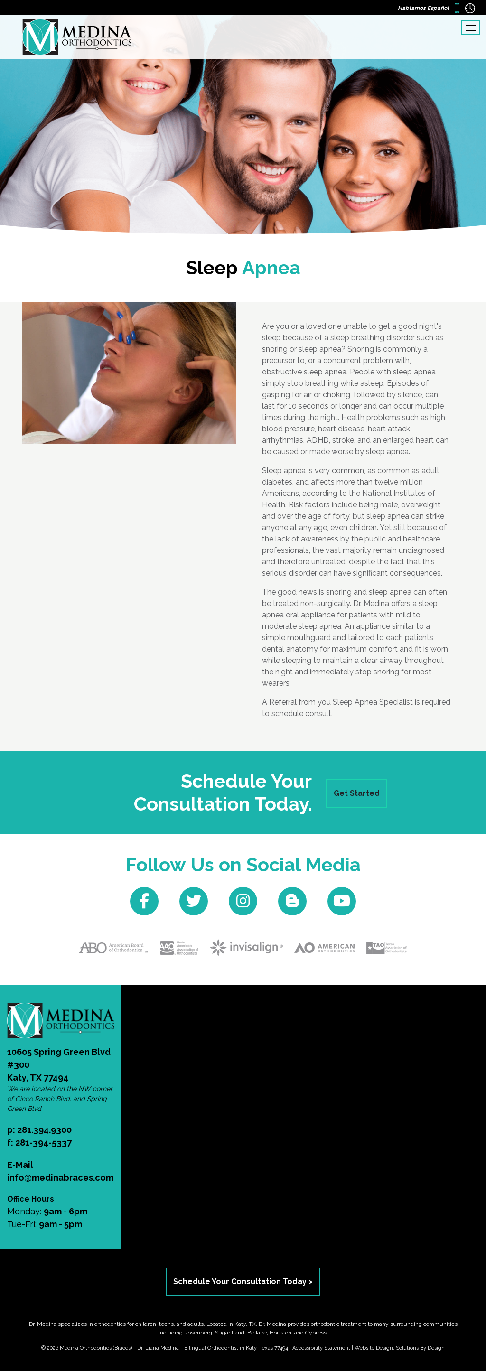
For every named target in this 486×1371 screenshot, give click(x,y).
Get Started (357, 793)
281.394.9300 (44, 1130)
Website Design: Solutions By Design (400, 1348)
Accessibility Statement (321, 1348)
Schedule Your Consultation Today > (243, 1281)
